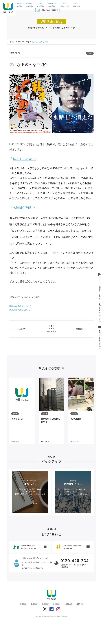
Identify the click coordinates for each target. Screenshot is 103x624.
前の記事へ (22, 329)
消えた (24, 207)
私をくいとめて (24, 159)
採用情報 (79, 604)
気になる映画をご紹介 (40, 42)
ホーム (12, 42)
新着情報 (45, 604)
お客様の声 (68, 604)
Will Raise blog (23, 42)
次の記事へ (81, 329)
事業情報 (34, 604)
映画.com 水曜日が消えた (20, 310)
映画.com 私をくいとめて (20, 306)
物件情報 (56, 604)
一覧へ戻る (51, 331)
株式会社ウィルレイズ (8, 8)
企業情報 (23, 604)
